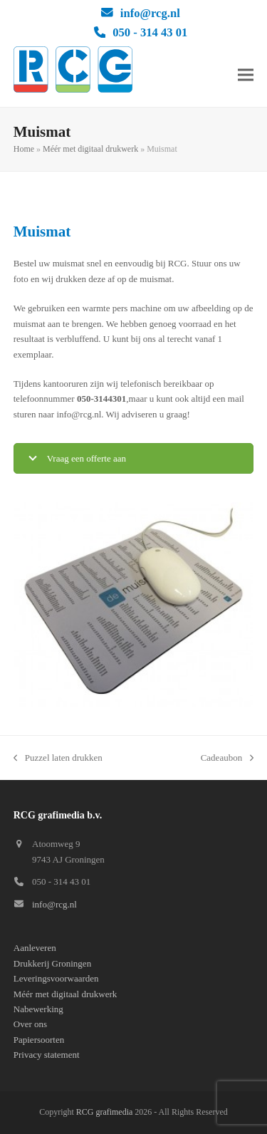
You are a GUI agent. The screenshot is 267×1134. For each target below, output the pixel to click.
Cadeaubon (227, 758)
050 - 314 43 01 (149, 32)
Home (24, 149)
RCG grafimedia (104, 1112)
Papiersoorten (39, 1039)
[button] (245, 74)
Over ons (30, 1024)
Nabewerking (38, 1009)
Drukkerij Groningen (52, 963)
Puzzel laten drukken (58, 758)
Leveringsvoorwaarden (56, 978)
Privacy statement (47, 1054)
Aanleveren (35, 947)
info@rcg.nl (150, 13)
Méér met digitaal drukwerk (90, 149)
